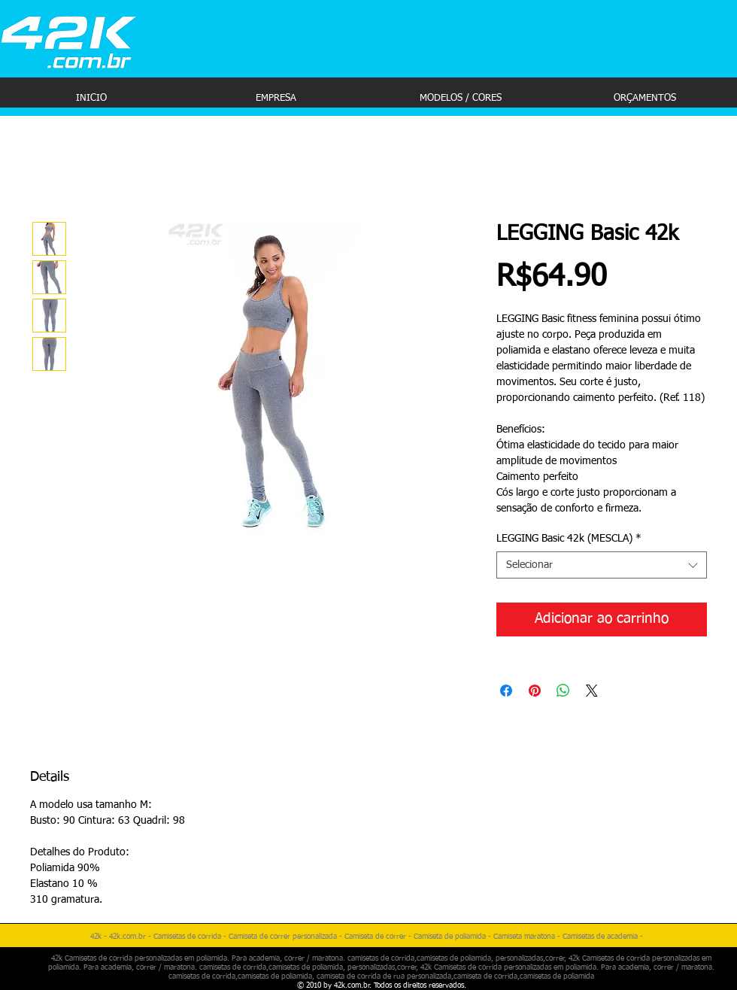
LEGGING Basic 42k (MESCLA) (568, 538)
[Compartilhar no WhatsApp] (563, 691)
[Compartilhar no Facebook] (506, 691)
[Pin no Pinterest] (535, 691)
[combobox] (601, 565)
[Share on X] (592, 691)
